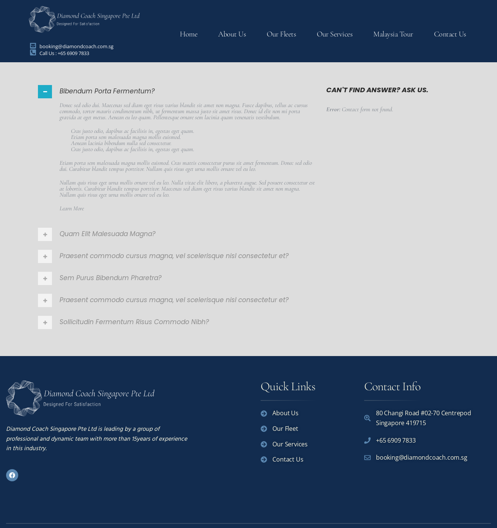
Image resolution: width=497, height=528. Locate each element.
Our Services (334, 34)
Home (188, 34)
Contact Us (450, 34)
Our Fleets (281, 34)
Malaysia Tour (393, 34)
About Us (232, 34)
